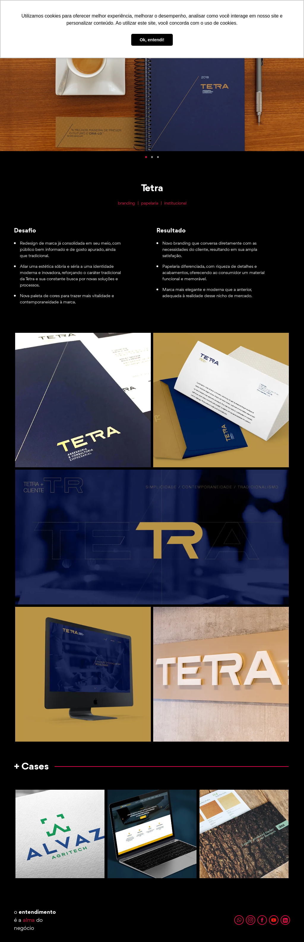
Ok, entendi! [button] (152, 39)
